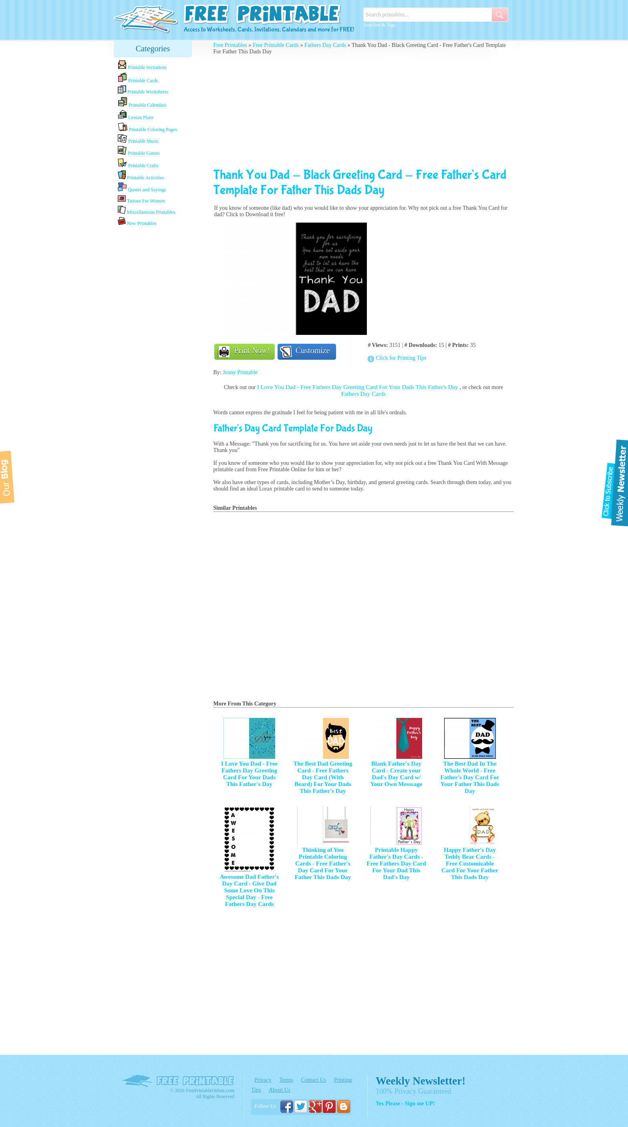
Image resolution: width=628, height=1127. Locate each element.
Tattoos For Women (141, 199)
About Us (279, 1090)
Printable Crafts (138, 163)
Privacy (263, 1080)
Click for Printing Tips (401, 358)
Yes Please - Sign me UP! (405, 1104)
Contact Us (313, 1080)
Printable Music (138, 139)
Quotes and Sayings (142, 187)
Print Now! (252, 350)
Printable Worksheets (143, 90)
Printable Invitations (142, 65)
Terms (286, 1080)
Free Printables (230, 45)
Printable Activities (141, 175)
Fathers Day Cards (325, 45)
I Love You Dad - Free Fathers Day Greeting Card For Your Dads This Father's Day (358, 387)
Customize (313, 350)
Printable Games (139, 151)
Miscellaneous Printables (146, 210)
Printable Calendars (142, 102)
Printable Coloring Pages (147, 127)
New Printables (137, 221)
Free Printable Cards (276, 45)
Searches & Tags (379, 25)
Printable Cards (138, 77)
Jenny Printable (240, 372)
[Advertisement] (153, 354)
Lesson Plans (135, 115)
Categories (153, 48)
